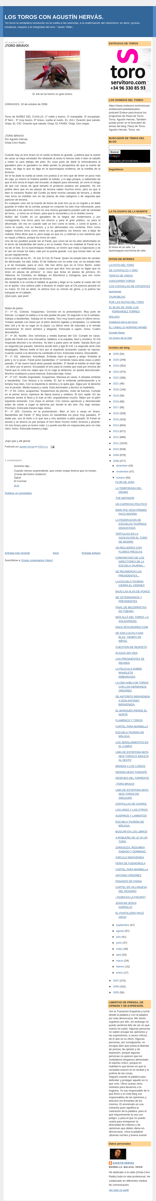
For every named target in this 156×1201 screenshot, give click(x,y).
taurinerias (115, 291)
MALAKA (114, 316)
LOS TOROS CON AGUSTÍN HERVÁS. (54, 17)
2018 (116, 401)
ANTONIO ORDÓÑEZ (129, 875)
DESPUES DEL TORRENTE (132, 777)
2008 (116, 460)
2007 (116, 980)
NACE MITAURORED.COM (132, 627)
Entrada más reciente (17, 552)
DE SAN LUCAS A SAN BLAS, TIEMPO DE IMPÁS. (129, 636)
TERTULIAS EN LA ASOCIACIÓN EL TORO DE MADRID (131, 537)
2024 (116, 365)
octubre (121, 477)
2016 (116, 413)
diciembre (122, 465)
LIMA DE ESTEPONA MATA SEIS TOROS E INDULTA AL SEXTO (132, 756)
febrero (120, 966)
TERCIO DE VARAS (121, 275)
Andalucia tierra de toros (123, 322)
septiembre (123, 925)
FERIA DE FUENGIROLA (130, 863)
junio (119, 942)
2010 (116, 449)
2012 (116, 437)
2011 (116, 443)
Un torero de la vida (120, 337)
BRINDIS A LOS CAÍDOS (130, 766)
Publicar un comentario (18, 493)
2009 (116, 455)
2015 (116, 419)
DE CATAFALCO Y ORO (123, 270)
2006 (116, 986)
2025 (116, 359)
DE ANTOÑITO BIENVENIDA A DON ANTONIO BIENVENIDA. (133, 700)
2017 (116, 407)
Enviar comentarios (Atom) (37, 560)
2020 (116, 389)
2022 (116, 377)
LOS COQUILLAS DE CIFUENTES (129, 286)
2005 (116, 992)
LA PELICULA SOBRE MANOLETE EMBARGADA (129, 672)
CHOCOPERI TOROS (122, 280)
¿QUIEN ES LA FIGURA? (131, 897)
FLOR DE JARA (125, 482)
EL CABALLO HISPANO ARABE (128, 327)
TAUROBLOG (117, 296)
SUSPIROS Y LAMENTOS (131, 815)
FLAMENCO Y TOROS (129, 720)
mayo (119, 948)
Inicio (56, 552)
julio (119, 936)
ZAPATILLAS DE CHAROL (131, 803)
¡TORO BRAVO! (125, 783)
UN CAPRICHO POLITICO (131, 504)
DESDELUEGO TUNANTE (131, 772)
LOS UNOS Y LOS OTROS (132, 809)
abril (119, 954)
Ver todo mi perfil (119, 1190)
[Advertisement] (35, 522)
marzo (120, 960)
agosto (120, 930)
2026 (116, 353)
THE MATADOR (125, 498)
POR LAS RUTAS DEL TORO (126, 302)
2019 (116, 395)
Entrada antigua (91, 552)
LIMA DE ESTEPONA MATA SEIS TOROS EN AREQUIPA (132, 793)
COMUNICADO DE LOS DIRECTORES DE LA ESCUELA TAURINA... (130, 561)
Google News (117, 332)
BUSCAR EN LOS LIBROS (131, 831)
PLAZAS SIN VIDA (127, 652)
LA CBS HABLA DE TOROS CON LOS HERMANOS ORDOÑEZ (132, 686)
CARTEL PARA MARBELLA (132, 726)
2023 (116, 371)
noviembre (122, 471)
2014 (116, 425)
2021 (116, 383)
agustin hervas (123, 1163)
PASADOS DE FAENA (129, 881)
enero (120, 972)
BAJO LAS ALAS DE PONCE (133, 591)
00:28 (16, 486)
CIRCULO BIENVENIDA (130, 857)
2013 (116, 431)
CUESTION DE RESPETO (131, 647)
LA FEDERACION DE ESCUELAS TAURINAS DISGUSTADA (131, 523)
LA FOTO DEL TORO (121, 265)
